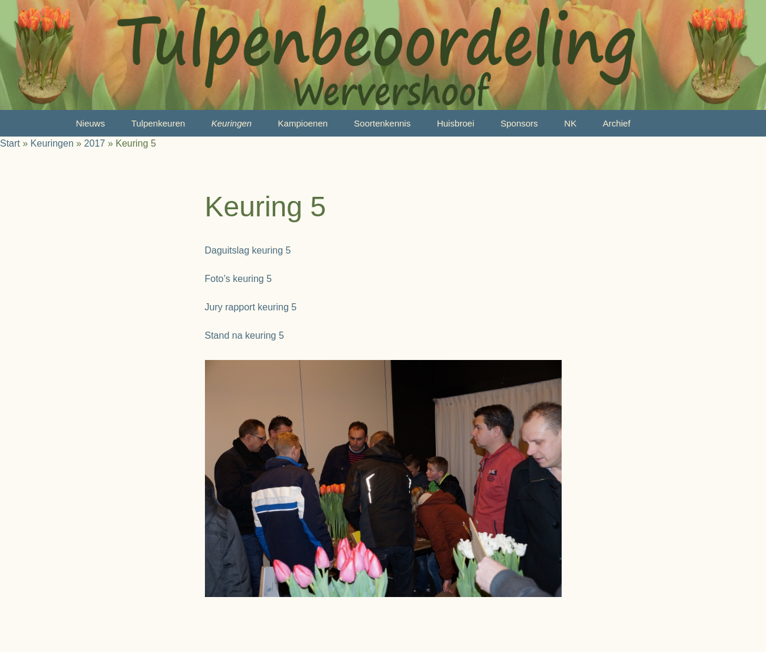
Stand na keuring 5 (244, 335)
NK (570, 123)
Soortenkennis (382, 123)
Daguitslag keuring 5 (248, 250)
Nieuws (90, 123)
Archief (617, 123)
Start (10, 143)
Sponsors (518, 123)
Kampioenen (303, 123)
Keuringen (231, 123)
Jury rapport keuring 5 (251, 307)
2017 (94, 143)
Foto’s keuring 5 (238, 279)
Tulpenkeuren (158, 123)
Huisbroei (455, 123)
